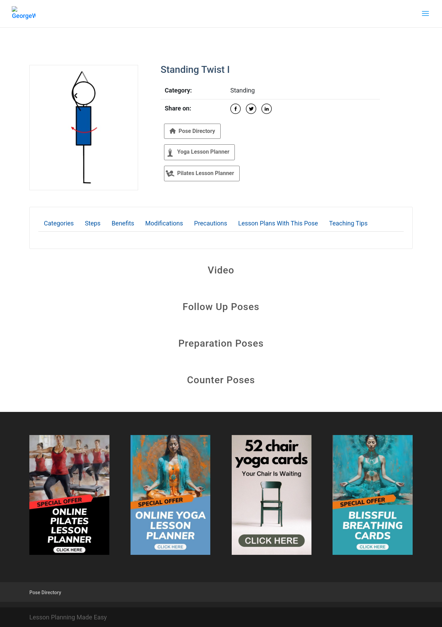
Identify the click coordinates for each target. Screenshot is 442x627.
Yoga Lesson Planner (197, 152)
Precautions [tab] (210, 223)
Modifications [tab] (164, 223)
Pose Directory (192, 131)
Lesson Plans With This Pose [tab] (278, 223)
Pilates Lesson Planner (200, 173)
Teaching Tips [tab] (348, 223)
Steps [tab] (93, 223)
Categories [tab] (59, 223)
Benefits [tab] (123, 223)
